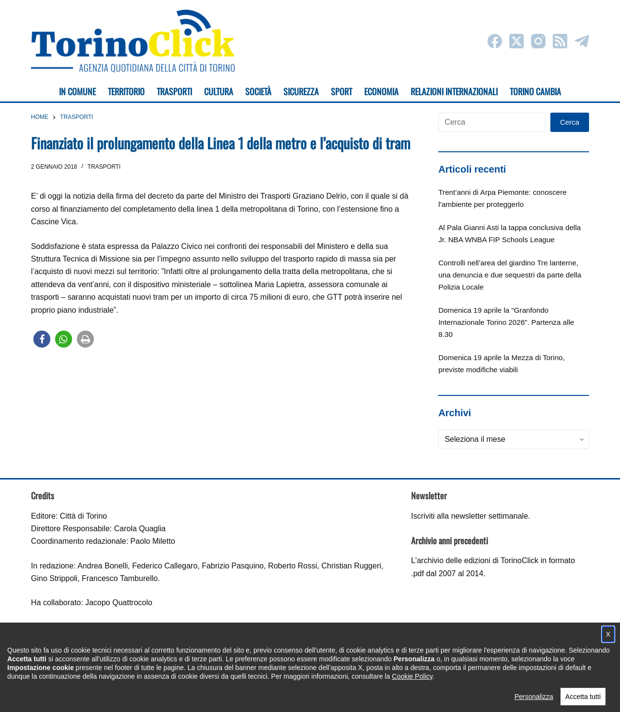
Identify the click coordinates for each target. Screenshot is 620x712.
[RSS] (560, 41)
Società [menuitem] (258, 91)
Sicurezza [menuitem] (301, 91)
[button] (41, 339)
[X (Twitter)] (516, 41)
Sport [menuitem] (341, 91)
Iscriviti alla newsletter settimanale (469, 516)
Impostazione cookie (367, 695)
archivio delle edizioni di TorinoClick (477, 560)
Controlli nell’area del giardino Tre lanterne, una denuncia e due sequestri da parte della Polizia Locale (509, 275)
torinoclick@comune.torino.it (79, 653)
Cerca (569, 122)
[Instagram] (538, 41)
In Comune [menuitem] (77, 91)
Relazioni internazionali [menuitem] (454, 91)
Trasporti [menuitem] (174, 91)
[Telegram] (582, 41)
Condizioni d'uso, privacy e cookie (274, 695)
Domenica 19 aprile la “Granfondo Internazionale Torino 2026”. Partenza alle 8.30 (506, 322)
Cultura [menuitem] (218, 91)
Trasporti (104, 166)
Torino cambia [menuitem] (535, 91)
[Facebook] (494, 41)
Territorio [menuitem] (126, 91)
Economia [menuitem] (381, 91)
